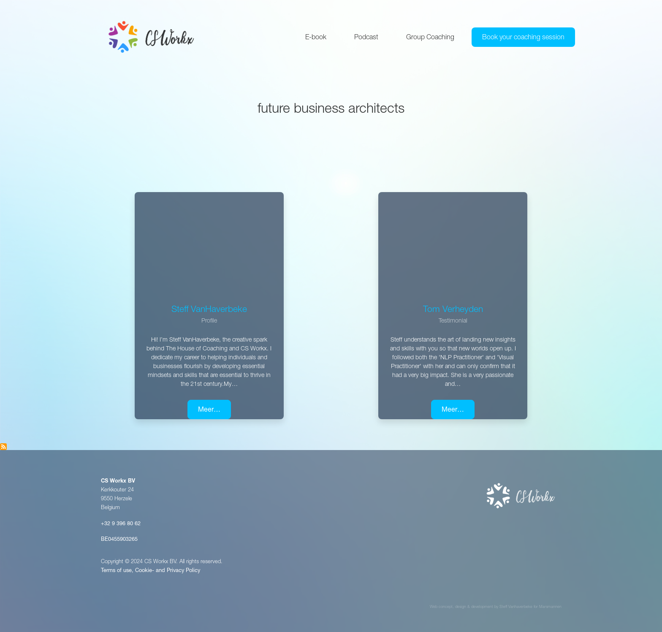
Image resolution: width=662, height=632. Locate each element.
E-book (315, 38)
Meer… (209, 410)
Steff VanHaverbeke (209, 310)
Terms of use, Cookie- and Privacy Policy (150, 571)
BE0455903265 (119, 539)
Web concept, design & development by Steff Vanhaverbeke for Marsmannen (496, 607)
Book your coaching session (523, 38)
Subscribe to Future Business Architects (3, 446)
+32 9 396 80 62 (121, 524)
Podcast (366, 38)
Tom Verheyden (453, 310)
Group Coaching (430, 38)
